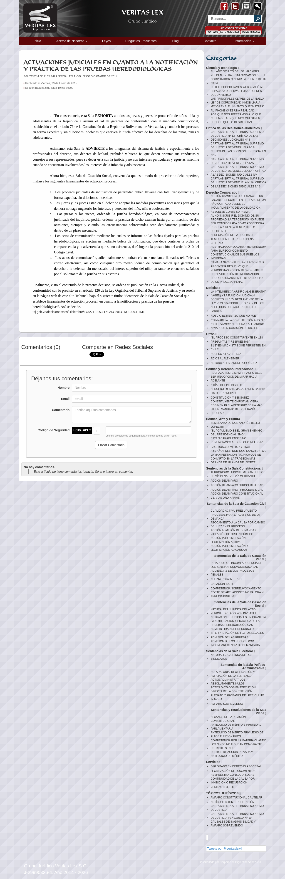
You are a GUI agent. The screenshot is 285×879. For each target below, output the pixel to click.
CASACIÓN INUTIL (222, 584)
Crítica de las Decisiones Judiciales (234, 128)
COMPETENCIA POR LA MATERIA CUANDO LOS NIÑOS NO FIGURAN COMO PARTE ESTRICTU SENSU (238, 744)
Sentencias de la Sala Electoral (230, 651)
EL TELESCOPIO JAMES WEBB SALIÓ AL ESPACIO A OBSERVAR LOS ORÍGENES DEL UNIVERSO (237, 91)
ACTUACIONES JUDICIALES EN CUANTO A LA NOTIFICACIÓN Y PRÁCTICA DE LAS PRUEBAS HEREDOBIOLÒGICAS (238, 621)
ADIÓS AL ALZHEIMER (225, 358)
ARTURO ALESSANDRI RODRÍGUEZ (234, 363)
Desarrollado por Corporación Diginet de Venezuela (230, 862)
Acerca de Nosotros (71, 41)
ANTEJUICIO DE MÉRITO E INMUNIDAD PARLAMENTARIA (236, 726)
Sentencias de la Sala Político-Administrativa (243, 666)
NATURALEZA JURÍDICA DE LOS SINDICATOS (231, 656)
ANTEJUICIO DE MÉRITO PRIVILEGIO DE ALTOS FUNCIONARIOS (237, 734)
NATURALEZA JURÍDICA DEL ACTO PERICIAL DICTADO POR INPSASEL (234, 611)
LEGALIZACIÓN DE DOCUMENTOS (233, 771)
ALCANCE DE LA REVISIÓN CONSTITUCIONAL (228, 718)
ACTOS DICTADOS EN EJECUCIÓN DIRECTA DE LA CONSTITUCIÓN (233, 689)
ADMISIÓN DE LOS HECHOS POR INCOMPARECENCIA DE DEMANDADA (235, 643)
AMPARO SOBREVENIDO (227, 703)
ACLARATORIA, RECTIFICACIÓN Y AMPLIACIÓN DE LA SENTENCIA (233, 673)
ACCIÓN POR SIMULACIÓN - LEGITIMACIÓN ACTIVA (229, 539)
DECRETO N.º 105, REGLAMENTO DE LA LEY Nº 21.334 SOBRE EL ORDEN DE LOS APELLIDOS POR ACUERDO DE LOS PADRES (237, 305)
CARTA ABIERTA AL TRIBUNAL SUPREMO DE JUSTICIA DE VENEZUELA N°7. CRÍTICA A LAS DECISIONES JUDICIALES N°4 (238, 170)
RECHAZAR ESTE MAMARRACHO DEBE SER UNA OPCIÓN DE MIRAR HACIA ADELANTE (237, 376)
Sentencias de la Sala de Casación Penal (240, 557)
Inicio (37, 41)
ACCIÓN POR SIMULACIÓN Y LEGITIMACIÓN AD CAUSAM (229, 547)
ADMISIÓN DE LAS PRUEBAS (229, 637)
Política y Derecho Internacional (231, 369)
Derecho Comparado (223, 192)
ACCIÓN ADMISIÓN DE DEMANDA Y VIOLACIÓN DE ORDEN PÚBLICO (234, 532)
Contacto (209, 41)
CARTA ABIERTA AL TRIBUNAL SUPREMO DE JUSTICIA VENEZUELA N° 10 (237, 815)
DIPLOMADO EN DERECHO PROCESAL (236, 766)
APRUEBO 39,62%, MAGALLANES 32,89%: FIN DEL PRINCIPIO (238, 390)
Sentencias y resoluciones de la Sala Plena (238, 711)
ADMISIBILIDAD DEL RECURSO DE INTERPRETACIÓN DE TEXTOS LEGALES (237, 630)
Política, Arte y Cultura (224, 419)
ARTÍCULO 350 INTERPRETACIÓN (232, 802)
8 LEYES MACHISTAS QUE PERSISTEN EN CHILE (238, 347)
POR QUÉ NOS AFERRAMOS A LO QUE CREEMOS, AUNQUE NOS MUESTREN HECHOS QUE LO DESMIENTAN (236, 118)
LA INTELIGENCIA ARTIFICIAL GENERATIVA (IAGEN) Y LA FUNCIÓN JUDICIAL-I (238, 293)
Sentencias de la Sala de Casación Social (240, 604)
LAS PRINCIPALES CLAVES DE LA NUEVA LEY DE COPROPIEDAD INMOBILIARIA (237, 100)
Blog (175, 41)
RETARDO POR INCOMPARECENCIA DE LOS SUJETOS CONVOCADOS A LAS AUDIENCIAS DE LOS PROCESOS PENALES (236, 568)
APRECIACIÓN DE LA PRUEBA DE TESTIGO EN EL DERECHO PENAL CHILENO (233, 238)
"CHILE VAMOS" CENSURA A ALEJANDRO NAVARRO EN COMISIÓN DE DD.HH (237, 326)
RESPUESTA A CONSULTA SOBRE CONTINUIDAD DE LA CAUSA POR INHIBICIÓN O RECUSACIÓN (233, 778)
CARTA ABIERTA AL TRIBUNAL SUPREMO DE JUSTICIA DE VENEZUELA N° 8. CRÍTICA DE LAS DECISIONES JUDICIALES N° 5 (238, 149)
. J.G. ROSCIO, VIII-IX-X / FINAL (230, 447)
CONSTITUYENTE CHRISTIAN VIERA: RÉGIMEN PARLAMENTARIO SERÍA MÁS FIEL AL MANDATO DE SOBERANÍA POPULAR (237, 407)
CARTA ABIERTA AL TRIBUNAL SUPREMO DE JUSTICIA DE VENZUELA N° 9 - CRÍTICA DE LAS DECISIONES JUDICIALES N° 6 (238, 182)
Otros (211, 334)
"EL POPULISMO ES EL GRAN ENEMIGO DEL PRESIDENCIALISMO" (237, 432)
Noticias (213, 288)
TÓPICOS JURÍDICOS (223, 793)
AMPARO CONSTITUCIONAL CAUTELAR (236, 797)
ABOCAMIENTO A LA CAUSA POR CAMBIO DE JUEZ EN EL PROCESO (238, 524)
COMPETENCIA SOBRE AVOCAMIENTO (236, 588)
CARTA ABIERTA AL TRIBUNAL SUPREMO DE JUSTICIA (237, 807)
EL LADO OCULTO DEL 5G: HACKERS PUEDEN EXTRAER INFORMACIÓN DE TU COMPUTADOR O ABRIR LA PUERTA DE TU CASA (238, 77)
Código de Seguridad (53, 430)
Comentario (60, 410)
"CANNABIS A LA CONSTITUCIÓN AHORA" (238, 320)
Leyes (106, 41)
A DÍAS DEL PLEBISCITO (226, 385)
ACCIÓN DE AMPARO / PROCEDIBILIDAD (237, 485)
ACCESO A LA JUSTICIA (226, 354)
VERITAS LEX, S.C (222, 787)
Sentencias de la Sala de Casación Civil (236, 505)
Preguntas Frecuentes (141, 41)
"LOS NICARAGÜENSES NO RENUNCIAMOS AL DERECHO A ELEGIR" (237, 440)
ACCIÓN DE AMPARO (224, 480)
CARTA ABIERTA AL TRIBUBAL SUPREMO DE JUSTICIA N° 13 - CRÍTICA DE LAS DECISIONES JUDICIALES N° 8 (237, 135)
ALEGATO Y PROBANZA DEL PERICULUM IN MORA (237, 697)
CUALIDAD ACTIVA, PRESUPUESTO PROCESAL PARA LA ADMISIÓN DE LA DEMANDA (235, 514)
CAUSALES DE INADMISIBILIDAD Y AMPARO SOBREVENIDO (233, 823)
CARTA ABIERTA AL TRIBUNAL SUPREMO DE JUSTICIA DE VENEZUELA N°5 (237, 161)
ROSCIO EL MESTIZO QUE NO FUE (233, 315)
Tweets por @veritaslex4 (224, 848)
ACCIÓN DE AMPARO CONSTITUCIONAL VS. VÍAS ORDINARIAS (237, 495)
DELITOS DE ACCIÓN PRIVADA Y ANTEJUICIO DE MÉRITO (232, 754)
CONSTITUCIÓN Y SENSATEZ (230, 397)
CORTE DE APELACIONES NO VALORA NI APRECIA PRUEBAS (237, 594)
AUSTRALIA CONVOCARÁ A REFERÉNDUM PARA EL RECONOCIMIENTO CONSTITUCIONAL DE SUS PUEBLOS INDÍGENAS (238, 252)
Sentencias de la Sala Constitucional (235, 468)
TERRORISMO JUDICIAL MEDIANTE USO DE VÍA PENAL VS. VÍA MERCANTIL (237, 474)
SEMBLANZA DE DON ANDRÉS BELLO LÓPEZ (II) (235, 424)
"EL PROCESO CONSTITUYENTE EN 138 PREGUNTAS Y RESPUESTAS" (237, 339)
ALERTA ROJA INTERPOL (227, 579)
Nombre (63, 387)
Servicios (214, 762)
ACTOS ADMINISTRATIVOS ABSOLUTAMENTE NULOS (228, 681)
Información (244, 41)
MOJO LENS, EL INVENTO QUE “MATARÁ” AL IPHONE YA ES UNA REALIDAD (237, 108)
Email (65, 399)
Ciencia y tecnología (222, 68)
